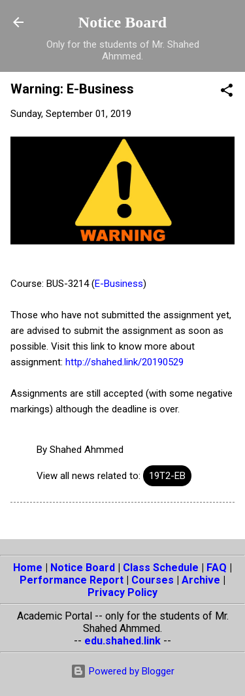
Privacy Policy (122, 592)
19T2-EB (167, 476)
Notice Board (122, 22)
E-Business (119, 284)
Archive (201, 580)
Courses (152, 580)
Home (27, 567)
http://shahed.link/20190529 (124, 362)
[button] (227, 92)
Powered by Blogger (122, 671)
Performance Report (71, 580)
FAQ (216, 567)
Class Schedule (161, 567)
